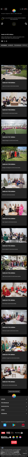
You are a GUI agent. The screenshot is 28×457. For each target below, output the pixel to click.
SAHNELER (10, 45)
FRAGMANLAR (17, 45)
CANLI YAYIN (5, 9)
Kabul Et (25, 453)
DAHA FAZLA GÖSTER (14, 391)
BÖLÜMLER (4, 45)
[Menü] (1, 9)
